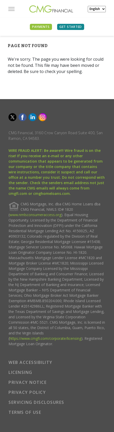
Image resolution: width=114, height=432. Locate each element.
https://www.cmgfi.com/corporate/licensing (45, 338)
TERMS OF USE (24, 412)
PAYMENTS (41, 27)
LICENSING (20, 372)
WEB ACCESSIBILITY (30, 362)
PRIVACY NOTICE (27, 382)
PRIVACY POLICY (27, 392)
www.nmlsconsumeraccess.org (35, 214)
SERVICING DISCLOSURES (36, 402)
